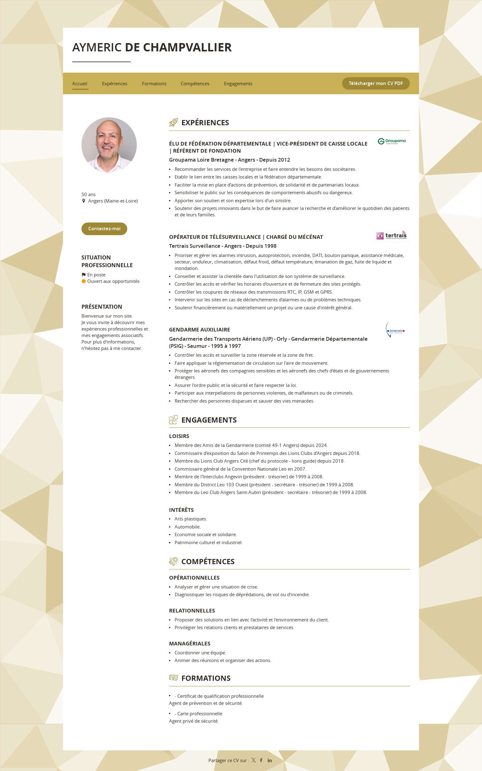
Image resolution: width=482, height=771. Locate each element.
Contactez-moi (104, 229)
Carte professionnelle (199, 714)
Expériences (205, 123)
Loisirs (179, 436)
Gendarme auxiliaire (199, 329)
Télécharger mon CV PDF (376, 83)
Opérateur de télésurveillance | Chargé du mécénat (246, 236)
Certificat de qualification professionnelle (220, 696)
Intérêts (181, 509)
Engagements (209, 420)
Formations (206, 678)
